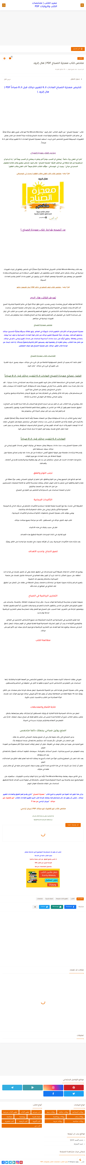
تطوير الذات (25, 1112)
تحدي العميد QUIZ (76, 1140)
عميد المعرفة (78, 1144)
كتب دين (37, 1126)
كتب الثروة (36, 1121)
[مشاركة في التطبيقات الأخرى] (35, 907)
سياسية (9, 1117)
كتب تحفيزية (9, 1121)
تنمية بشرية (49, 899)
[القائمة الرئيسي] (82, 5)
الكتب (80, 58)
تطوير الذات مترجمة (62, 899)
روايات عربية (57, 1121)
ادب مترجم (36, 1112)
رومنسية (22, 1117)
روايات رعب (79, 1117)
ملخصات (40, 899)
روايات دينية (51, 1112)
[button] (70, 907)
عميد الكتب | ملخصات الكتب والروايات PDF (44, 5)
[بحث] (3, 5)
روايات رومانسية (58, 1117)
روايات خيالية (63, 1112)
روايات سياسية (78, 1121)
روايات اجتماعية (77, 1112)
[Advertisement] (43, 28)
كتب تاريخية (23, 1121)
